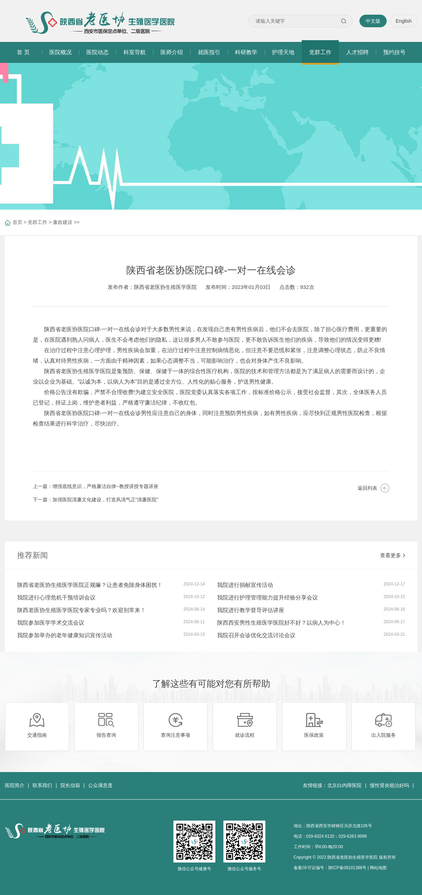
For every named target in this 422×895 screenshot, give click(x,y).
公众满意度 (100, 785)
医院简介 (14, 785)
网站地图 (378, 867)
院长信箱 (70, 785)
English (404, 21)
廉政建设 (62, 222)
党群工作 (37, 222)
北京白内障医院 (344, 785)
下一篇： (95, 499)
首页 (17, 222)
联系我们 (42, 785)
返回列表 (367, 488)
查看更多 (392, 555)
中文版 (373, 21)
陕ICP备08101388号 (347, 867)
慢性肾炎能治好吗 (389, 785)
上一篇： (95, 486)
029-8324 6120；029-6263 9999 (336, 836)
